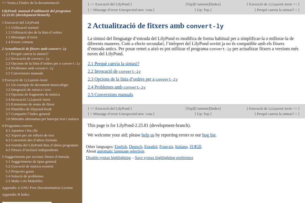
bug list (209, 134)
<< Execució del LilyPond (110, 4)
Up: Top (203, 10)
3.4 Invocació (28, 99)
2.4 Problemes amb (116, 86)
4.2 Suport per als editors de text (30, 135)
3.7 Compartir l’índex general (28, 114)
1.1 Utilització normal (22, 27)
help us (147, 134)
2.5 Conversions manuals (110, 93)
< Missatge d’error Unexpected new (121, 10)
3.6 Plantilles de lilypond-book (29, 109)
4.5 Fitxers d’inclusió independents (32, 150)
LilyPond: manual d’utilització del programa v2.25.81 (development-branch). (36, 13)
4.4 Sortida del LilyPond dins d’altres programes (42, 145)
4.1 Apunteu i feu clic (22, 130)
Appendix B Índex (16, 194)
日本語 (195, 145)
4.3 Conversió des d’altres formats (31, 140)
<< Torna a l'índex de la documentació (30, 3)
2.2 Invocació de (114, 71)
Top (190, 4)
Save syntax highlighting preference (164, 156)
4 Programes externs (17, 125)
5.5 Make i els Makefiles (24, 181)
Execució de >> (273, 4)
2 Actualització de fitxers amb (34, 49)
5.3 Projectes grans (20, 171)
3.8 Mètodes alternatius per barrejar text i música (42, 119)
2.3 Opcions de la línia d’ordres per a (132, 78)
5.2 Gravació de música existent (30, 166)
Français (166, 145)
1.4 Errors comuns (19, 42)
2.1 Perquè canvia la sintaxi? (113, 63)
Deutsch (135, 145)
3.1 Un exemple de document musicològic (37, 85)
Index (215, 4)
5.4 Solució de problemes (25, 176)
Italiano (181, 145)
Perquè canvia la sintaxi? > (277, 10)
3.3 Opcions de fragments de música (33, 94)
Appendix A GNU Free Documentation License (37, 188)
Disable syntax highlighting (108, 156)
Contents (201, 4)
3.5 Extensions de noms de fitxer (30, 104)
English (121, 145)
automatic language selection (120, 150)
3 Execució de (25, 80)
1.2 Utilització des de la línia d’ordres (34, 32)
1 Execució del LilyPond (20, 22)
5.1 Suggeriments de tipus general (31, 161)
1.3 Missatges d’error (21, 37)
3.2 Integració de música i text (28, 89)
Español (150, 145)
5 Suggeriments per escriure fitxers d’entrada (35, 157)
